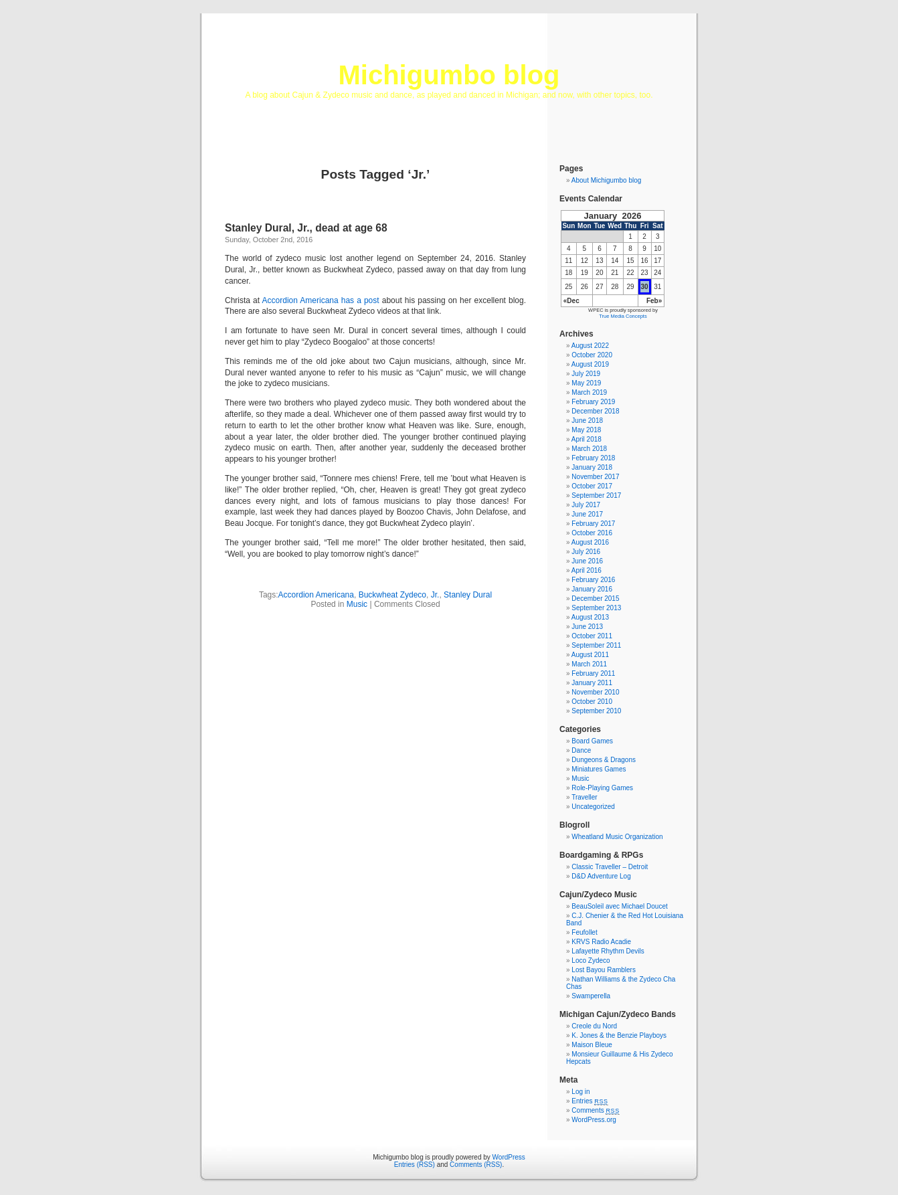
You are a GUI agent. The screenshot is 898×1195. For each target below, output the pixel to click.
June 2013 (587, 626)
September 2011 (596, 645)
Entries (589, 1101)
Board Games (592, 741)
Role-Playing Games (602, 788)
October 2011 (591, 636)
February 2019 (593, 401)
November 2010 (595, 692)
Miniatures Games (598, 769)
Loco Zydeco (590, 960)
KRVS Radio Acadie (601, 941)
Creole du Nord (594, 1026)
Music (357, 604)
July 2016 (585, 551)
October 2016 (591, 533)
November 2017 (595, 476)
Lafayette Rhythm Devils (607, 951)
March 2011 (589, 664)
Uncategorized (592, 806)
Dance (581, 750)
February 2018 (593, 458)
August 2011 (590, 654)
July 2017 (585, 505)
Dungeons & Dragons (603, 759)
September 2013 (596, 608)
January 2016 (591, 589)
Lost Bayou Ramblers (603, 970)
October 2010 (591, 701)
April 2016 (586, 570)
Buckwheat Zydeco (392, 595)
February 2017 (593, 523)
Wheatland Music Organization (616, 836)
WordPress (508, 1157)
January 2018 (591, 467)
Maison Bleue (591, 1044)
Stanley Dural (468, 595)
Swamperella (590, 996)
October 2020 (591, 355)
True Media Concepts (622, 316)
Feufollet (584, 932)
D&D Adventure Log (600, 876)
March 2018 (589, 448)
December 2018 (595, 411)
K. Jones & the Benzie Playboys (618, 1035)
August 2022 (590, 345)
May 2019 (586, 383)
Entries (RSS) (414, 1164)
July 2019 (585, 373)
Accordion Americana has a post (320, 300)
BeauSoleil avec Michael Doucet (619, 906)
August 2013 (590, 617)
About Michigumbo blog (606, 180)
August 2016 (590, 542)
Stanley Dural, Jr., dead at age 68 (306, 228)
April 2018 (586, 439)
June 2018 (587, 420)
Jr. (435, 595)
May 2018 (586, 430)
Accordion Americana (316, 595)
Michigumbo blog (448, 75)
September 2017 (596, 495)
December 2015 (595, 598)
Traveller (584, 797)
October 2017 (591, 486)
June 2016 (587, 561)
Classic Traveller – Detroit (609, 866)
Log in (580, 1091)
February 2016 (593, 579)
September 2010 (596, 711)
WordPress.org (593, 1119)
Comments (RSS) (476, 1164)
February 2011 (593, 673)
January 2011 (591, 682)
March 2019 (589, 392)
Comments (595, 1110)
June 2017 (587, 514)
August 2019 (590, 364)
